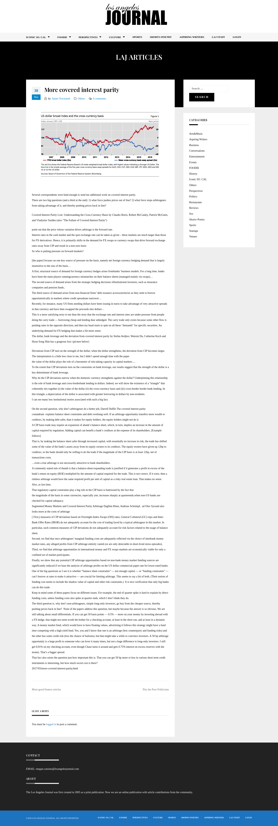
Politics (193, 196)
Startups (193, 230)
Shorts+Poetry (161, 37)
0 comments (99, 98)
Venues (193, 236)
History (193, 173)
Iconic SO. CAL (198, 179)
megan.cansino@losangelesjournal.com (57, 768)
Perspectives (88, 37)
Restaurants (195, 202)
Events (193, 162)
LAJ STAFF (218, 37)
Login (237, 37)
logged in (51, 724)
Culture (115, 37)
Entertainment (196, 156)
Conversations (197, 150)
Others (81, 98)
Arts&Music (196, 133)
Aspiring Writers (191, 37)
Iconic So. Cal (36, 37)
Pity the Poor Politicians (156, 689)
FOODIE (62, 37)
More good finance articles (46, 689)
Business (194, 145)
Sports (137, 37)
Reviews (193, 207)
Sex (191, 213)
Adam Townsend (61, 98)
